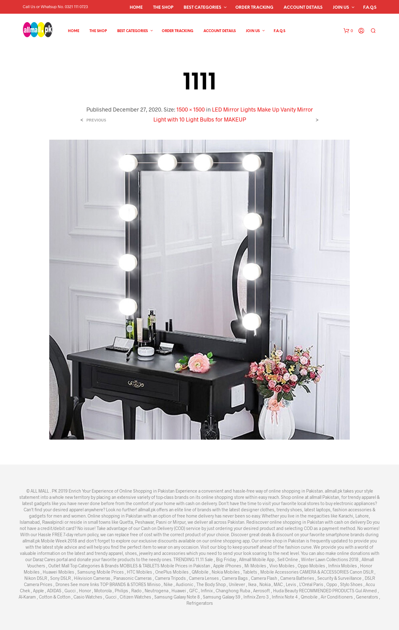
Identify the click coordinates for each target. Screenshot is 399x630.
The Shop (163, 8)
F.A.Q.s (370, 8)
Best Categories (202, 8)
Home (136, 8)
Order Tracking (254, 8)
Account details (303, 8)
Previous (96, 120)
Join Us (341, 8)
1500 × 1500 (190, 109)
